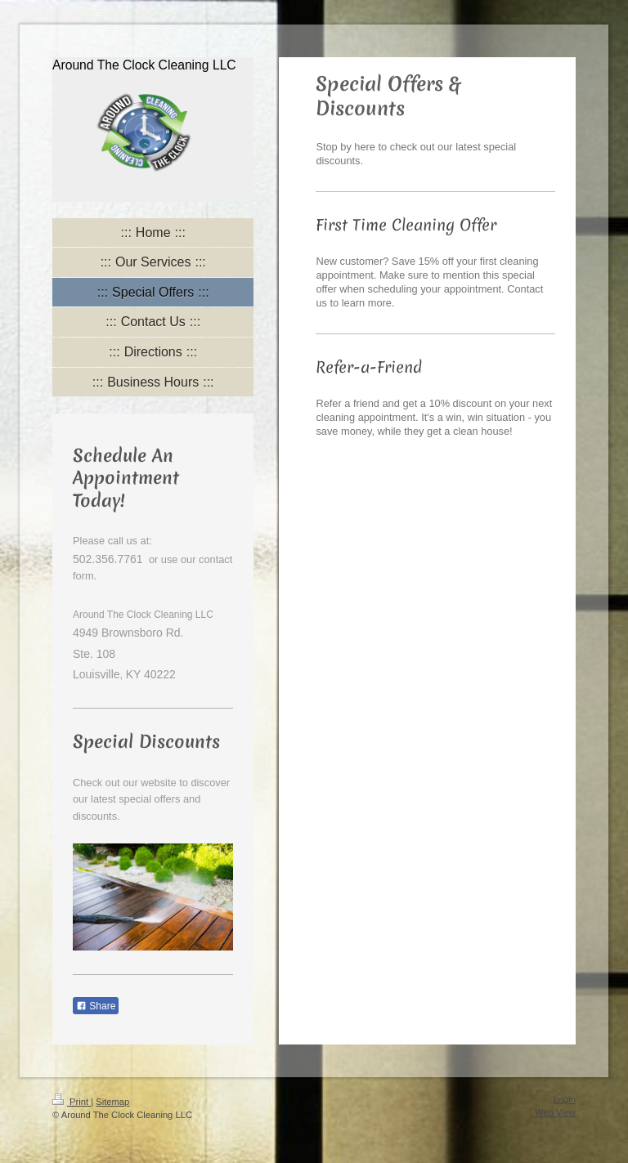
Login (565, 1099)
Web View (555, 1112)
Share (95, 1006)
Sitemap (112, 1102)
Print (71, 1102)
